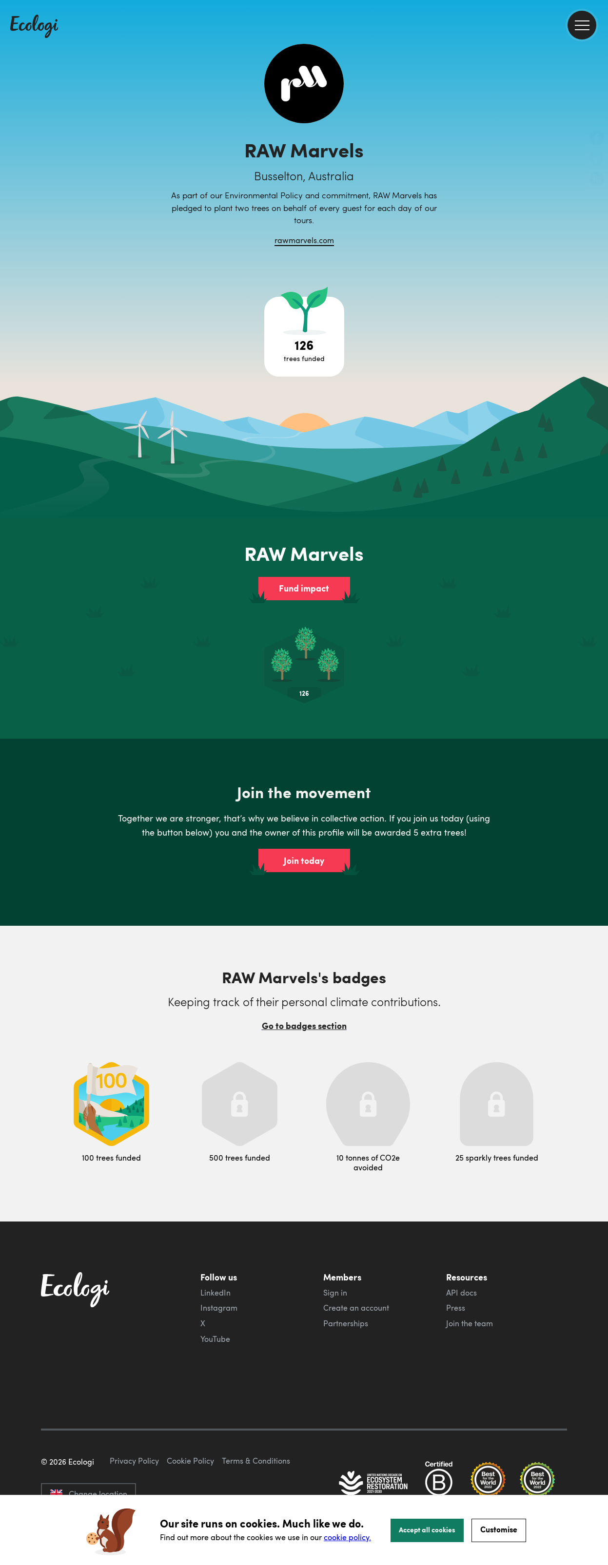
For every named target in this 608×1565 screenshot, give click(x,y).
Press (455, 1308)
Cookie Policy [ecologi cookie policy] (190, 1461)
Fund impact (304, 588)
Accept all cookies (427, 1529)
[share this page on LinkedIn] (596, 180)
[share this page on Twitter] (596, 159)
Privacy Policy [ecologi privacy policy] (134, 1461)
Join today (304, 860)
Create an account (356, 1308)
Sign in (335, 1293)
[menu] (582, 25)
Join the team (469, 1323)
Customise (498, 1529)
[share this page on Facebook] (596, 139)
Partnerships (345, 1323)
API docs (461, 1293)
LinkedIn (215, 1293)
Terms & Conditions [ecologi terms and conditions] (256, 1461)
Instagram (218, 1308)
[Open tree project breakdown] (304, 337)
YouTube (215, 1339)
